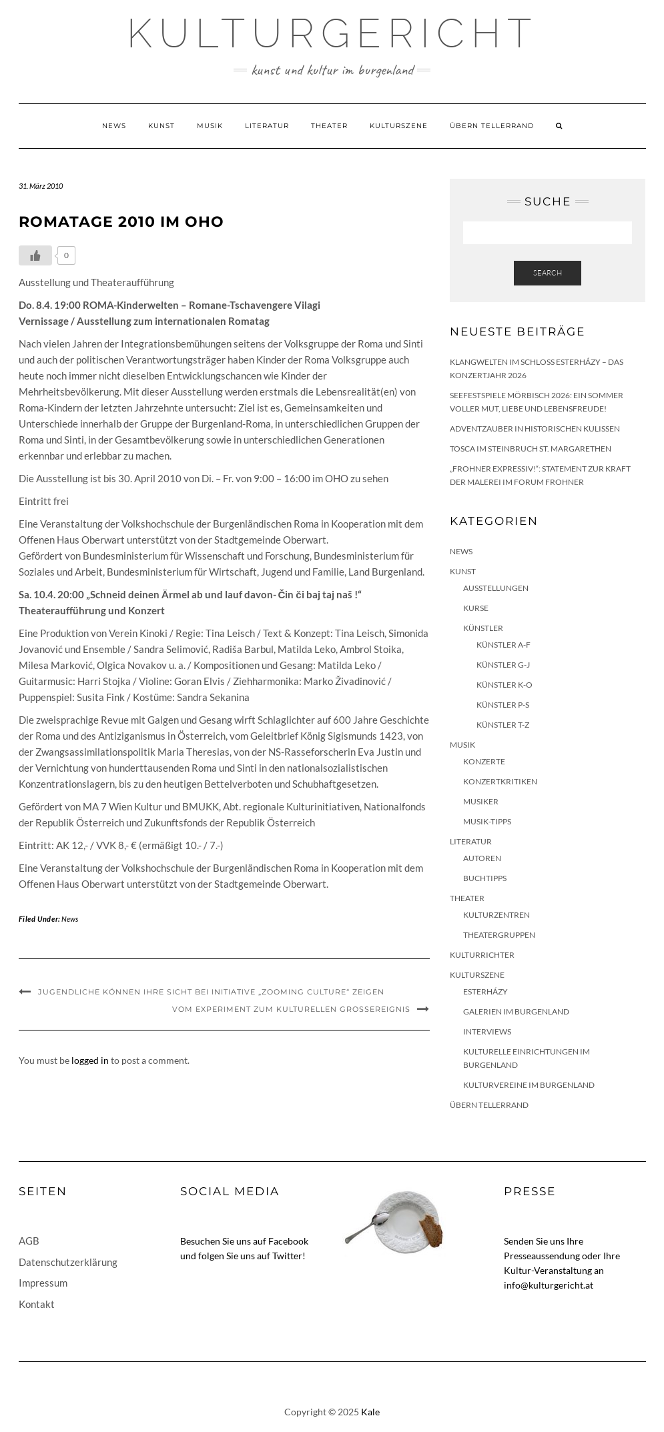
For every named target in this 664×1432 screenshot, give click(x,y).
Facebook (288, 1241)
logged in (90, 1060)
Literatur (267, 125)
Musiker (481, 801)
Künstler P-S (502, 705)
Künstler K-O (504, 685)
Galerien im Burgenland (516, 1011)
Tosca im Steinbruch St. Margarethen (530, 449)
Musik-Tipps (487, 821)
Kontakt (37, 1304)
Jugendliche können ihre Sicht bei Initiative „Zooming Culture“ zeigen (211, 991)
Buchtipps (485, 878)
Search (547, 272)
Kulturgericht (332, 33)
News (114, 125)
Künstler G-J (503, 665)
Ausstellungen (496, 588)
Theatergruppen (499, 935)
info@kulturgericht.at (548, 1285)
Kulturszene (399, 125)
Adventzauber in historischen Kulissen (535, 429)
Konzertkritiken (500, 781)
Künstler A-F (503, 645)
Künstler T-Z (502, 725)
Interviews (487, 1031)
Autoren (482, 858)
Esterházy (485, 991)
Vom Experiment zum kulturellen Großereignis (291, 1009)
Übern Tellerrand (492, 125)
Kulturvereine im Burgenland (529, 1085)
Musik (210, 125)
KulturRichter (482, 955)
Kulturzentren (496, 915)
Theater (329, 125)
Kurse (475, 608)
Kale (370, 1411)
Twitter (287, 1255)
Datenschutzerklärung (68, 1262)
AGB (29, 1241)
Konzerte (484, 761)
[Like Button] (35, 255)
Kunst (161, 125)
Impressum (43, 1283)
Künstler (483, 628)
